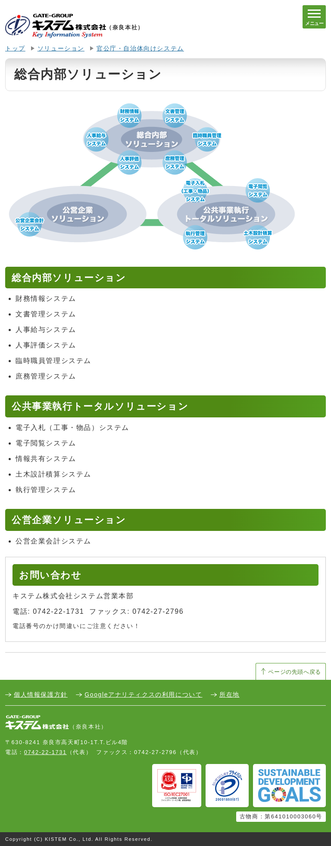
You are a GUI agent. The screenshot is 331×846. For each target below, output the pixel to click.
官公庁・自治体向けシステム (140, 48)
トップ (15, 48)
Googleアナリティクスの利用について (143, 694)
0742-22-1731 (45, 752)
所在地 (229, 694)
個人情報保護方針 (41, 694)
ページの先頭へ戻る (294, 672)
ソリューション (60, 48)
